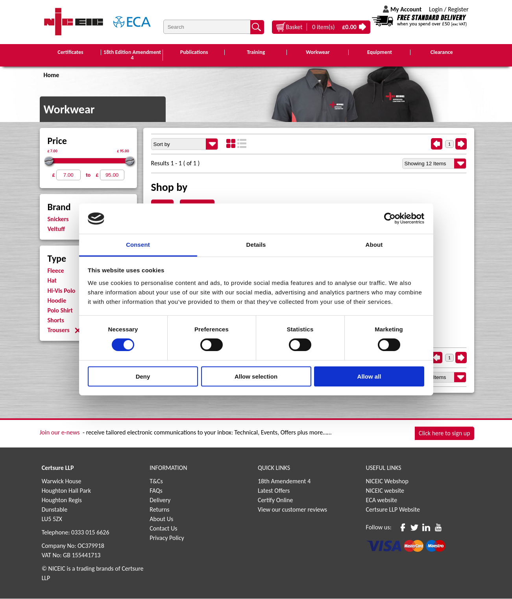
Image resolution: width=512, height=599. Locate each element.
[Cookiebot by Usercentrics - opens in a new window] (389, 218)
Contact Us (163, 528)
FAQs (156, 491)
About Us (161, 519)
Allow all (369, 376)
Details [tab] (256, 244)
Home (51, 75)
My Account (405, 9)
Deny (143, 376)
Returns (159, 510)
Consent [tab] (138, 244)
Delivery (160, 500)
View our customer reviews (292, 510)
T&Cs (156, 481)
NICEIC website (385, 491)
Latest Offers (274, 491)
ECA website (381, 500)
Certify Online (275, 500)
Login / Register (449, 9)
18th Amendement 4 (284, 481)
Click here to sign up (444, 433)
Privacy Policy (167, 538)
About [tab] (374, 244)
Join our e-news (60, 432)
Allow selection (256, 376)
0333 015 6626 (90, 532)
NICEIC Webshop (387, 481)
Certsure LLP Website (393, 510)
